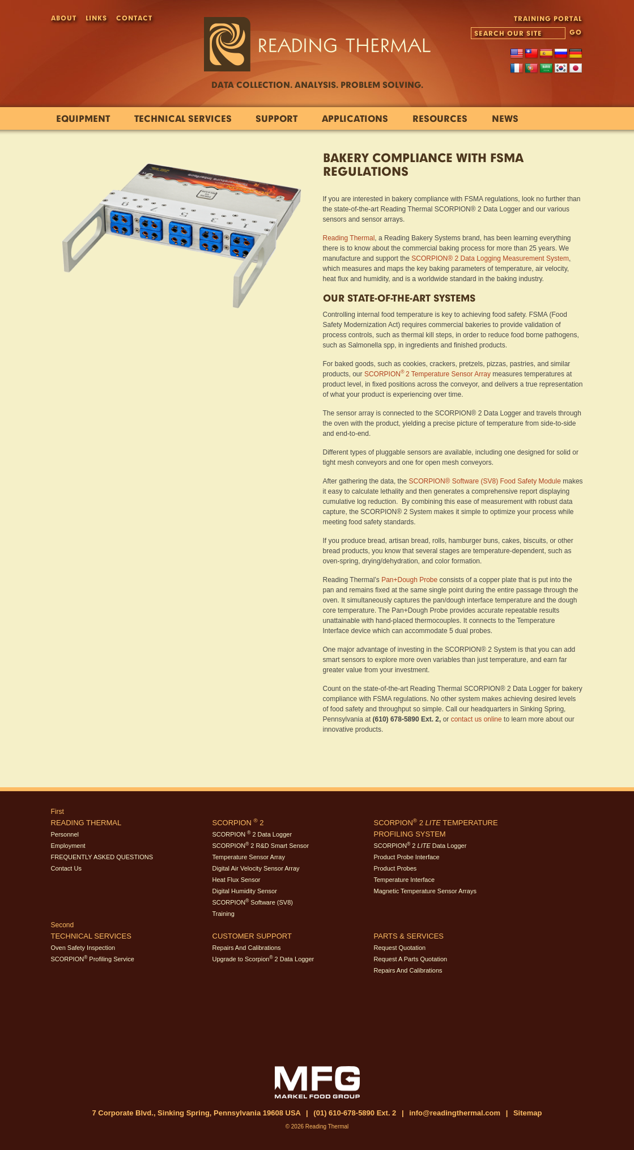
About (63, 18)
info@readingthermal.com (454, 1113)
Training (223, 913)
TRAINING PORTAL (548, 18)
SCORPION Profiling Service (92, 959)
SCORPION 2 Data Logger (252, 834)
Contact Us (66, 868)
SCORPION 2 (238, 822)
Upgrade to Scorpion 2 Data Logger (263, 959)
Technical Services (91, 936)
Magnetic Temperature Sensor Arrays (425, 891)
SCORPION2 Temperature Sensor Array (427, 374)
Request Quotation (400, 947)
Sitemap (527, 1113)
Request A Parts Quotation (411, 959)
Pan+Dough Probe (409, 580)
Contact (134, 18)
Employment (68, 845)
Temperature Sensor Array (248, 857)
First (57, 812)
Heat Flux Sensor (236, 879)
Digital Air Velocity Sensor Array (256, 868)
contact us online (476, 719)
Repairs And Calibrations (246, 947)
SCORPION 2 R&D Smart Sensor (260, 845)
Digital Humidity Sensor (244, 891)
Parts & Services (409, 936)
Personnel (65, 834)
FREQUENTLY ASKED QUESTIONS (102, 857)
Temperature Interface (404, 879)
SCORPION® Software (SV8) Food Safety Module (485, 481)
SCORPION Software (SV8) (252, 902)
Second (62, 925)
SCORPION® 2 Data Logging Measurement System (490, 258)
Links (96, 18)
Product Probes (395, 868)
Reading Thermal (349, 238)
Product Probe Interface (407, 857)
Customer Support (252, 936)
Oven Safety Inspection (83, 947)
